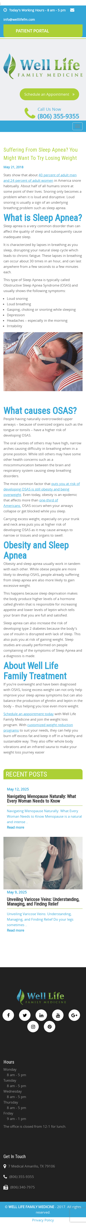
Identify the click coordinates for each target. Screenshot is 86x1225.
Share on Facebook (8, 763)
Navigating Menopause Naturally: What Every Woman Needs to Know (41, 799)
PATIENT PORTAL (32, 30)
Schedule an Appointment (49, 94)
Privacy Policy (43, 1220)
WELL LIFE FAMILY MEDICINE (31, 1206)
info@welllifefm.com (19, 19)
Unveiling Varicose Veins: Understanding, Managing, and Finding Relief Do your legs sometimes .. (40, 919)
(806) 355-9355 (58, 116)
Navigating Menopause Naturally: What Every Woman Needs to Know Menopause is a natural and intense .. (44, 816)
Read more (15, 827)
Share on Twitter (19, 763)
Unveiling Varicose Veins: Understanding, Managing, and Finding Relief (43, 902)
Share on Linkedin (31, 763)
